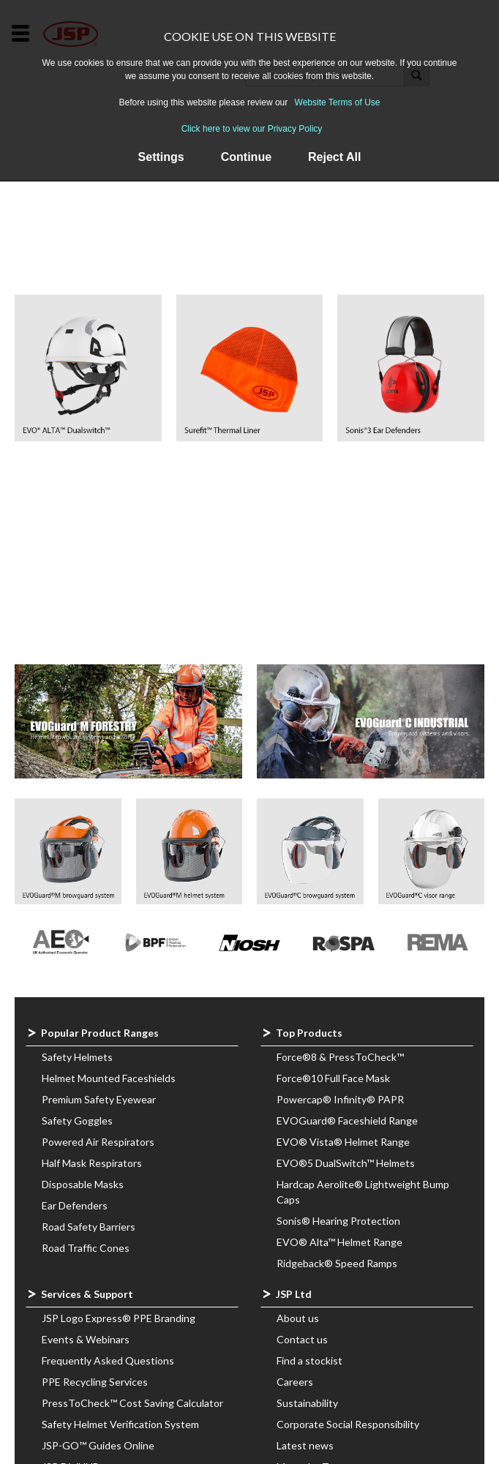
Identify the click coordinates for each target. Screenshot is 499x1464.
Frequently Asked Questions (108, 1360)
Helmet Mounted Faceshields (109, 1078)
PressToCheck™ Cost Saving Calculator (132, 1403)
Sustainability (307, 1403)
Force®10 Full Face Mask (333, 1078)
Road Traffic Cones (86, 1248)
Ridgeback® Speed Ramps (337, 1263)
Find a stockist (309, 1360)
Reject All (334, 157)
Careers (295, 1381)
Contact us (302, 1339)
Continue (246, 157)
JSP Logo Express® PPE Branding (118, 1318)
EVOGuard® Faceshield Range (347, 1120)
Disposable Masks (83, 1184)
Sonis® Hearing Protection (338, 1221)
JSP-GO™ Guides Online (98, 1445)
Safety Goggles (77, 1120)
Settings (161, 157)
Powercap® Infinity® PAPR (340, 1099)
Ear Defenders (75, 1205)
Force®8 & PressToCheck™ (340, 1057)
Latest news (305, 1445)
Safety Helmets (77, 1057)
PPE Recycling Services (95, 1381)
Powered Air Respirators (98, 1141)
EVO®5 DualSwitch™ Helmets (346, 1163)
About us (298, 1318)
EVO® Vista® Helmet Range (343, 1141)
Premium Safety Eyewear (99, 1099)
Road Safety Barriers (88, 1226)
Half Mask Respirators (92, 1163)
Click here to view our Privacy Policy (252, 129)
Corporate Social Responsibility (348, 1424)
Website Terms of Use (337, 102)
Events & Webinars (86, 1339)
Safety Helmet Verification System (120, 1424)
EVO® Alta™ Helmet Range (339, 1242)
